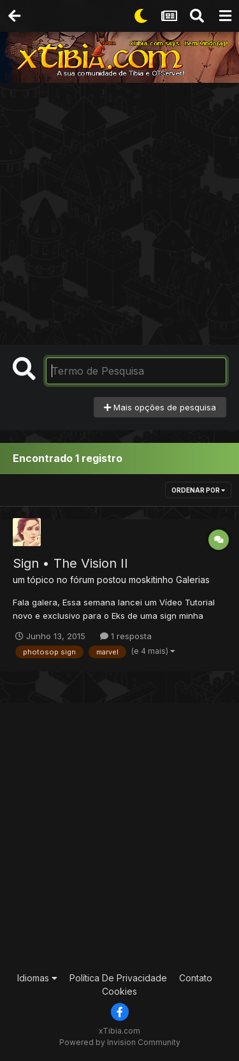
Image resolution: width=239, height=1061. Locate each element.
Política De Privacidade (118, 977)
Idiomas (37, 977)
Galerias (193, 579)
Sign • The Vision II (70, 563)
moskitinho (151, 579)
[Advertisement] (119, 208)
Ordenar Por (198, 490)
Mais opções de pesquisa (160, 407)
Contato (195, 977)
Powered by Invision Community (119, 1042)
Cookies (119, 991)
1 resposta (126, 636)
